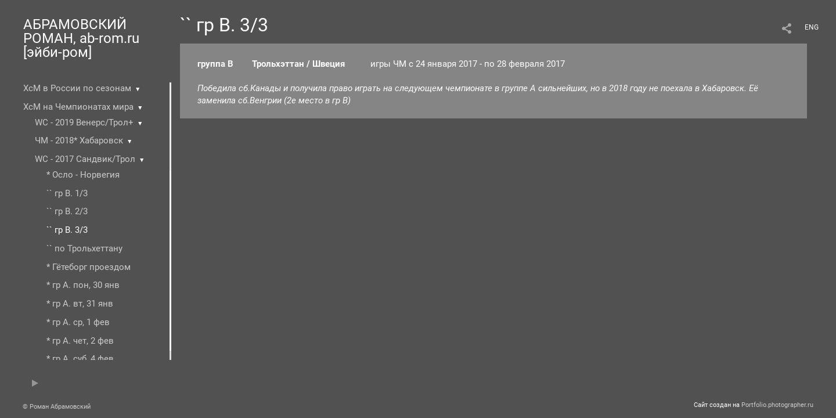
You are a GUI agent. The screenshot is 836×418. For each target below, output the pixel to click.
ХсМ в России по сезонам (77, 88)
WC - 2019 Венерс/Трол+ (84, 122)
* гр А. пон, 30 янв (83, 285)
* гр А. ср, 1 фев (78, 322)
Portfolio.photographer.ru (777, 405)
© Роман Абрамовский (57, 406)
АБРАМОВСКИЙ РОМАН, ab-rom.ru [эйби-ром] (81, 38)
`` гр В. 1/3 (67, 193)
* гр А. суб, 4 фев (80, 359)
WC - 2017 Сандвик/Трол (85, 159)
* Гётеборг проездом (88, 267)
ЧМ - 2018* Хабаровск (79, 140)
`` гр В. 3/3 (67, 230)
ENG (812, 27)
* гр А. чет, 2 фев (80, 341)
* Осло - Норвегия (83, 175)
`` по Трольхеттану (84, 248)
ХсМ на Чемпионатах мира (78, 107)
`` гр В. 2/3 (67, 211)
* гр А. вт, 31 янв (79, 303)
